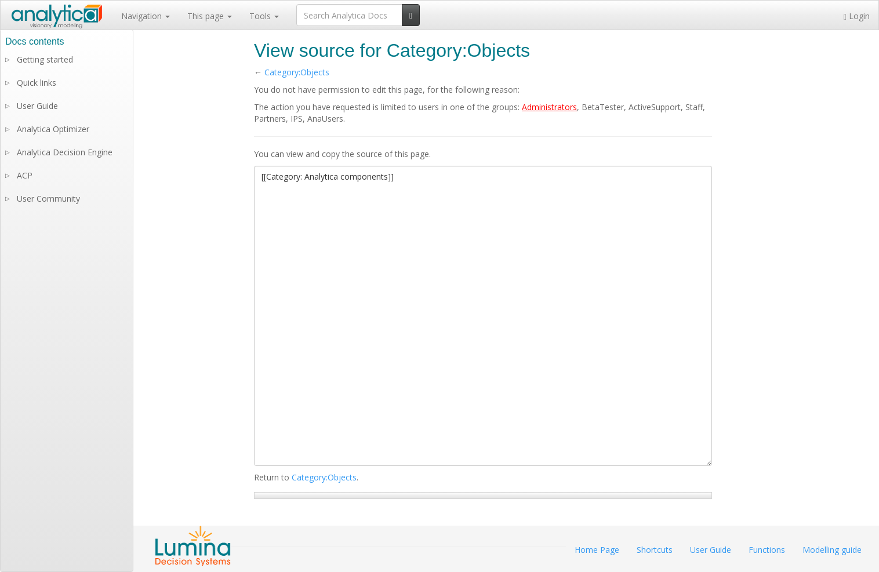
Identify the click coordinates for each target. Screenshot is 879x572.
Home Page (597, 549)
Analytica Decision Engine (64, 152)
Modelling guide (832, 549)
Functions (767, 549)
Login (857, 15)
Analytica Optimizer (53, 128)
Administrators (549, 106)
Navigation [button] (145, 15)
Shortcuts (655, 549)
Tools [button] (264, 15)
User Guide (37, 105)
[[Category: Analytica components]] (483, 316)
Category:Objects (296, 72)
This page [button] (209, 15)
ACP (24, 175)
